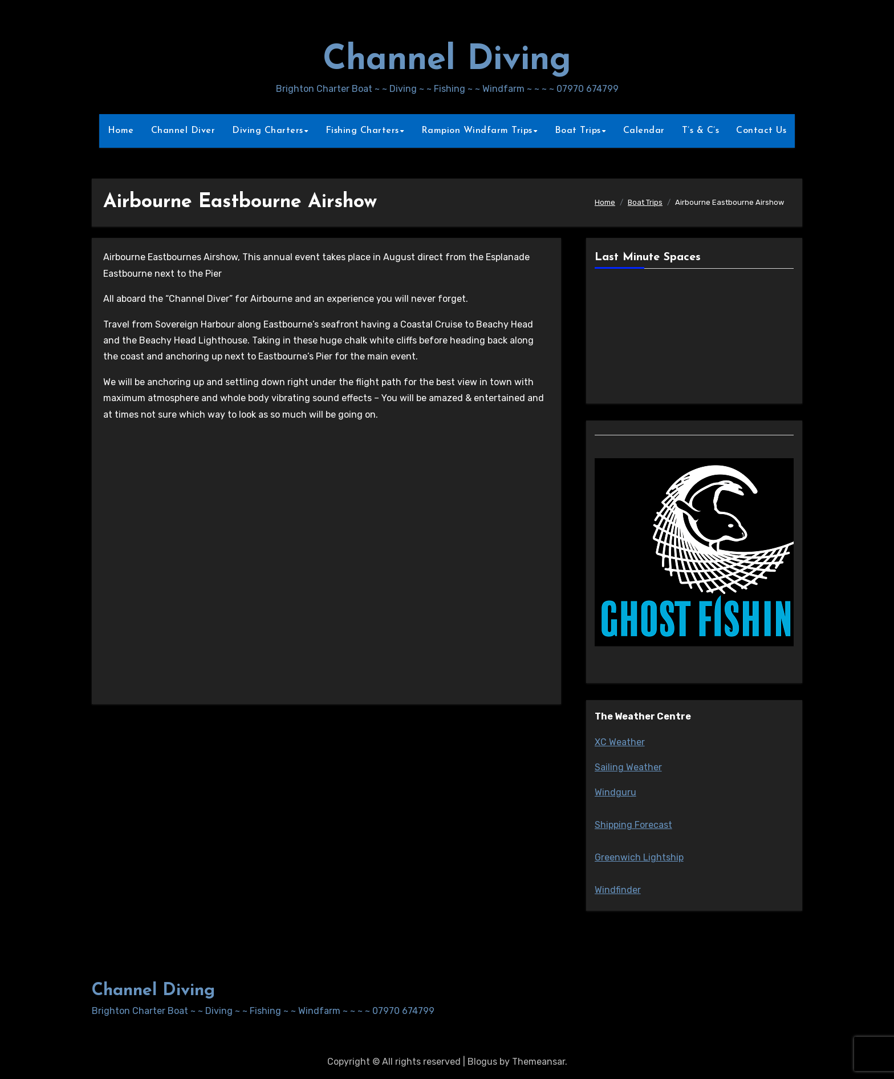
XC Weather (620, 742)
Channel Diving (447, 60)
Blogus (482, 1061)
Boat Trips (578, 130)
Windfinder (618, 889)
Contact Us (761, 130)
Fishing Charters (362, 130)
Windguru (615, 792)
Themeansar (538, 1061)
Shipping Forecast (633, 824)
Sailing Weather (628, 767)
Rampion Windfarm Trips (477, 130)
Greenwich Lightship (639, 857)
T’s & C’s (701, 130)
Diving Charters (267, 130)
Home (121, 130)
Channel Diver (183, 130)
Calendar (644, 130)
